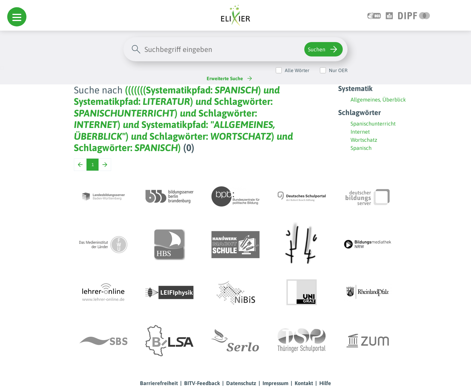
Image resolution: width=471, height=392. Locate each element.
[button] (16, 16)
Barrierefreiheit (159, 383)
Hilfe (325, 383)
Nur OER (338, 70)
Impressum (275, 383)
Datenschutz (241, 383)
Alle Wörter (297, 70)
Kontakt (304, 383)
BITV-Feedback (202, 383)
